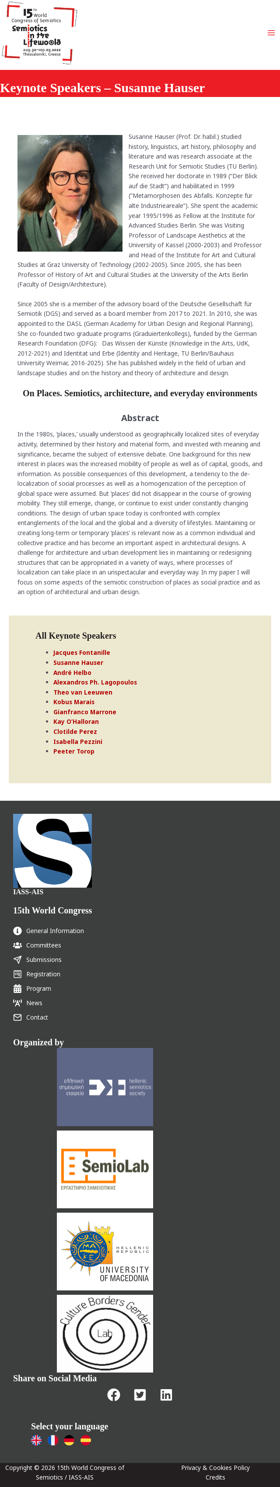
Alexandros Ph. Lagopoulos (95, 682)
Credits (215, 1477)
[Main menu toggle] (271, 33)
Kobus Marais (73, 702)
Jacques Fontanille (81, 652)
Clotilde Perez (75, 731)
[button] (114, 1395)
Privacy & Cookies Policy (215, 1467)
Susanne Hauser (78, 662)
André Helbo (72, 672)
